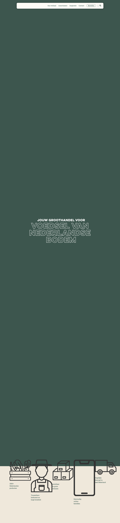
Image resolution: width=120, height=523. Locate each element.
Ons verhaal (52, 6)
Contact (81, 6)
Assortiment (62, 6)
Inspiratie (73, 6)
